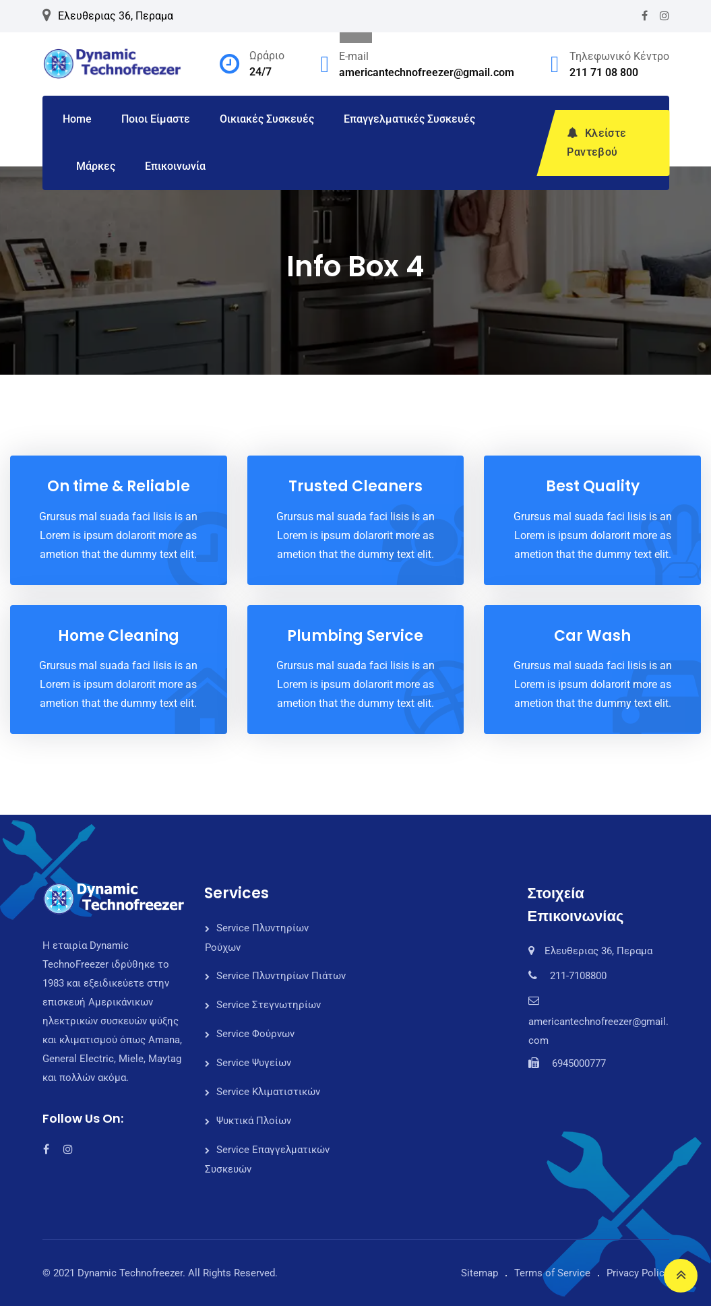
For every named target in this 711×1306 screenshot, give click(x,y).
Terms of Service (552, 1273)
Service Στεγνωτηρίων (268, 1005)
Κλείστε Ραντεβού (596, 142)
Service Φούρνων (255, 1034)
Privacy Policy (638, 1273)
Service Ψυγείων (253, 1063)
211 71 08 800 (603, 72)
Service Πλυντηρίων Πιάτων (281, 976)
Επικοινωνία (175, 166)
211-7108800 (578, 976)
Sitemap (479, 1273)
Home (77, 119)
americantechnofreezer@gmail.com (426, 72)
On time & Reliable (118, 486)
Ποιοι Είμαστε (155, 119)
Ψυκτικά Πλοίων (253, 1121)
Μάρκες (95, 166)
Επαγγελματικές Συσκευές (409, 119)
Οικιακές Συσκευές (267, 119)
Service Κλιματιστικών (268, 1092)
